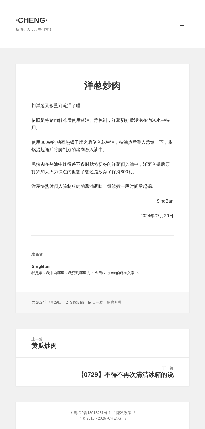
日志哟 (97, 302)
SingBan (77, 302)
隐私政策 (123, 413)
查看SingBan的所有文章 (115, 273)
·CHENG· (31, 20)
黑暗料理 (114, 302)
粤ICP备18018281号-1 (92, 413)
